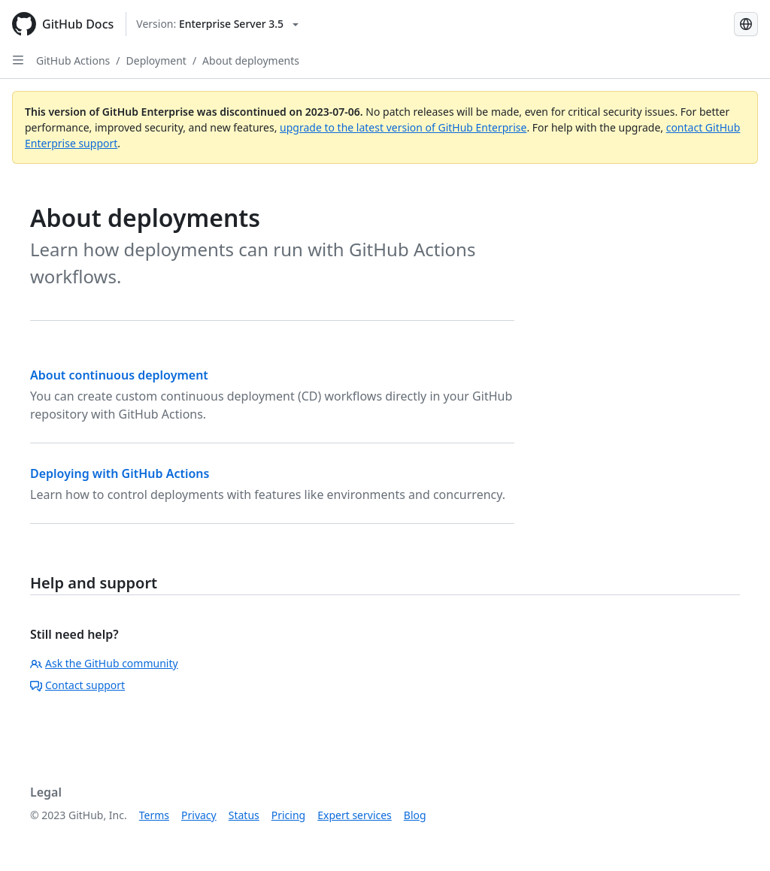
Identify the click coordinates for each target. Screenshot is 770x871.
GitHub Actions (73, 60)
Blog (415, 815)
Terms (154, 815)
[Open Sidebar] (18, 60)
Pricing (288, 815)
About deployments (250, 60)
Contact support (77, 685)
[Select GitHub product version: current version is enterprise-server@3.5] (217, 24)
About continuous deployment (119, 375)
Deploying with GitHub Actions (119, 473)
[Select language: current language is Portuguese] (746, 24)
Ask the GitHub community (104, 663)
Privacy (199, 815)
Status (244, 815)
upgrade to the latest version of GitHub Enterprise (403, 127)
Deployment (156, 60)
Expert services (354, 815)
